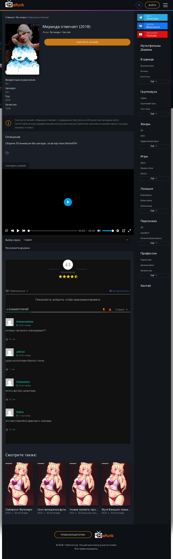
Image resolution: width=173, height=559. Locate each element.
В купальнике (147, 65)
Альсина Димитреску (151, 238)
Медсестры (146, 270)
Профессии (149, 253)
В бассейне (146, 200)
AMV (143, 135)
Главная (9, 17)
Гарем (143, 98)
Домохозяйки (147, 265)
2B (142, 227)
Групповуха (149, 92)
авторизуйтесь (119, 290)
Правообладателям (73, 534)
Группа (155, 26)
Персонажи (149, 221)
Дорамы (146, 49)
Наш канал (155, 34)
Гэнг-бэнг (146, 108)
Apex (143, 162)
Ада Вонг (145, 232)
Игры (144, 156)
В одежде (147, 59)
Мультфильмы (151, 46)
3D (142, 130)
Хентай (146, 286)
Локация (147, 189)
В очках (144, 71)
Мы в (155, 17)
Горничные (146, 259)
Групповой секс (148, 103)
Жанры (145, 124)
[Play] (18, 230)
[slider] (52, 230)
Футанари (21, 17)
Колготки (145, 76)
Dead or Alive (147, 168)
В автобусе (146, 195)
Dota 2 (144, 173)
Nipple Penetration (150, 141)
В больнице (146, 205)
